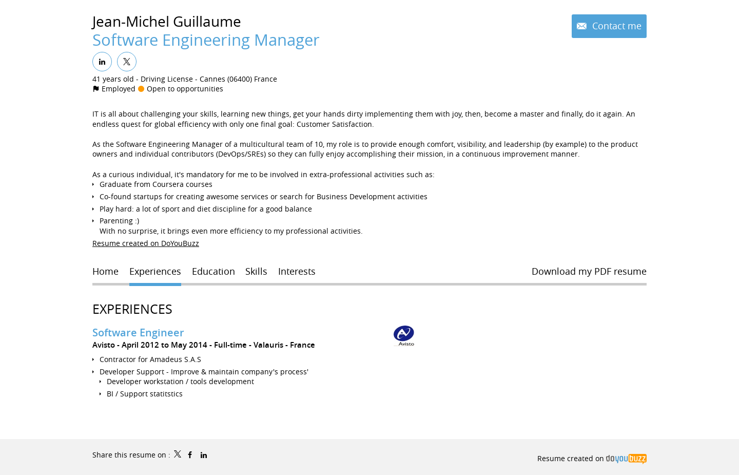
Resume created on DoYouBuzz (145, 243)
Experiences (132, 308)
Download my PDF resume (589, 271)
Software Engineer (138, 332)
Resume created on (592, 458)
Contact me (615, 26)
